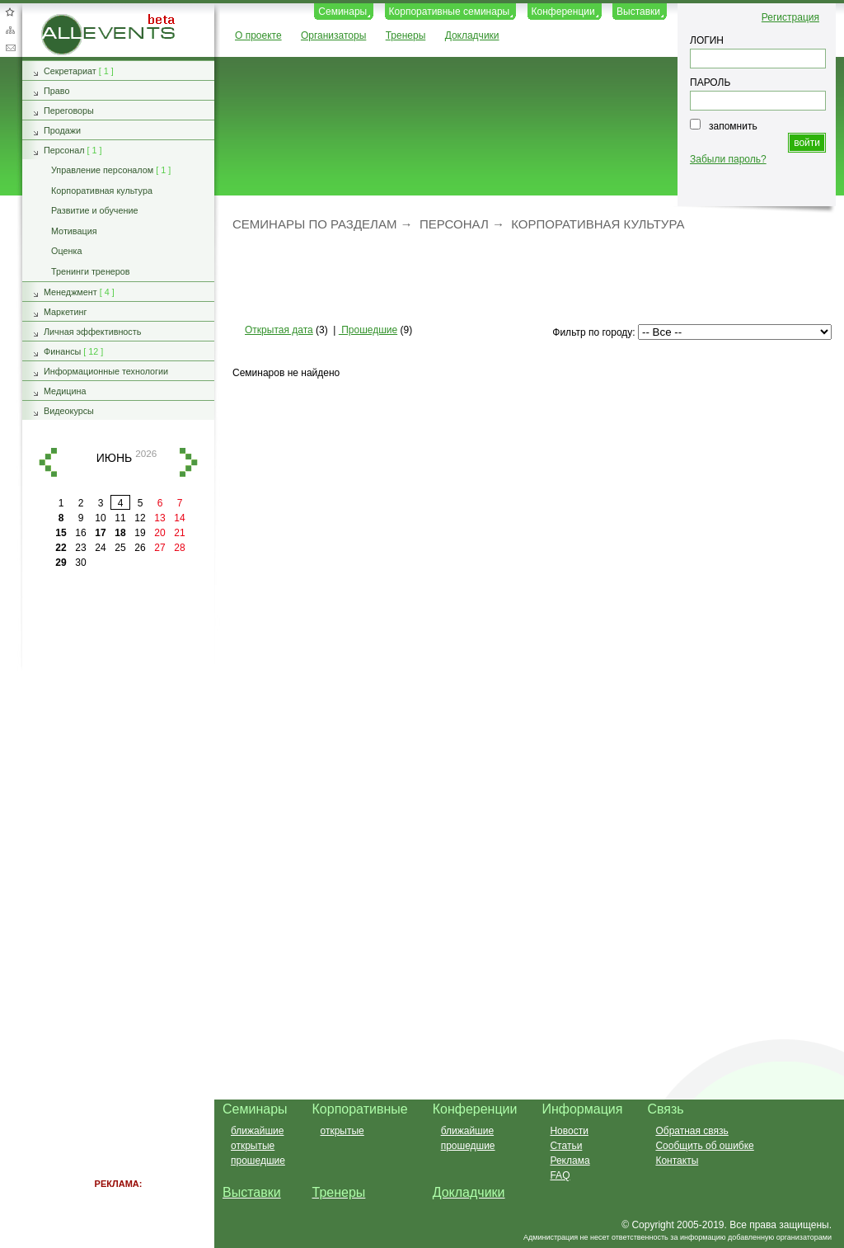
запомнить (733, 126)
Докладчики (472, 35)
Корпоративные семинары (449, 11)
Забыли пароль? (728, 159)
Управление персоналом (102, 170)
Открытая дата (279, 330)
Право (56, 91)
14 (179, 518)
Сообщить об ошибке (704, 1145)
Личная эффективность (92, 332)
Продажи (62, 130)
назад (48, 462)
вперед (189, 462)
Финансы (62, 351)
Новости (569, 1131)
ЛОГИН (707, 40)
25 (120, 547)
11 (120, 518)
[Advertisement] (522, 276)
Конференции (563, 11)
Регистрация (790, 17)
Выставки (638, 11)
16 (80, 533)
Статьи (566, 1145)
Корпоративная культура (597, 224)
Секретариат (70, 71)
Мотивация (74, 231)
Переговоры (69, 110)
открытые (252, 1145)
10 (100, 518)
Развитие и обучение (94, 210)
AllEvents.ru (67, 20)
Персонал (454, 224)
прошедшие (258, 1160)
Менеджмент (70, 292)
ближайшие (257, 1131)
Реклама (569, 1160)
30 (80, 562)
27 (159, 547)
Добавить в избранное (9, 11)
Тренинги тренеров (90, 271)
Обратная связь (9, 47)
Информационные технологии (106, 371)
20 (159, 533)
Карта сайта (9, 29)
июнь (114, 457)
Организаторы (333, 35)
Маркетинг (65, 312)
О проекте (258, 35)
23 (80, 547)
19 (139, 533)
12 (139, 518)
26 (139, 547)
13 (159, 518)
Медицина (65, 391)
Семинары (342, 11)
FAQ (560, 1175)
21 (179, 533)
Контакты (676, 1160)
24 (100, 547)
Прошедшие (368, 330)
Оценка (66, 251)
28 (179, 547)
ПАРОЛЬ (710, 82)
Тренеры (406, 35)
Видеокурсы (69, 411)
